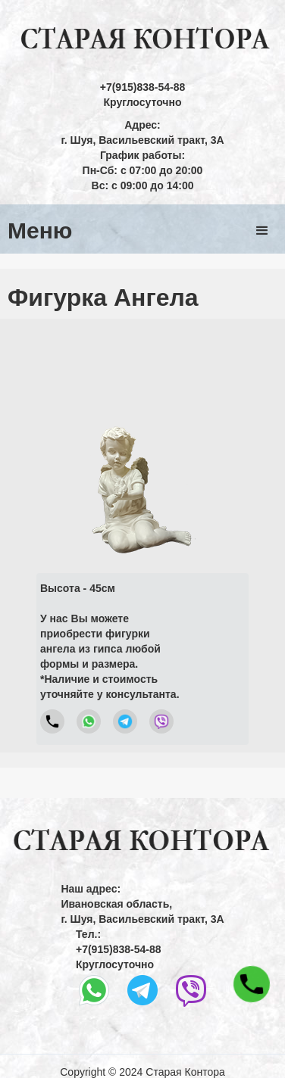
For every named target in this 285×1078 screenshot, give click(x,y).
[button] (262, 231)
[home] (142, 39)
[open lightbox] (143, 443)
